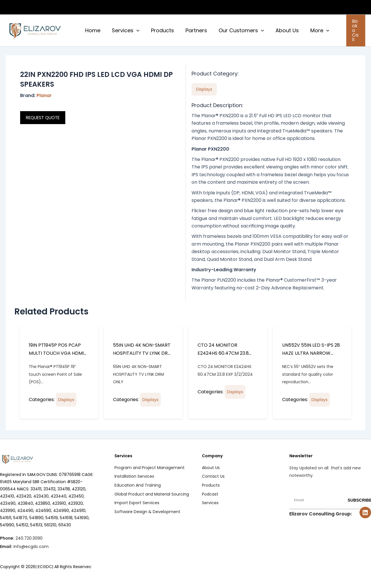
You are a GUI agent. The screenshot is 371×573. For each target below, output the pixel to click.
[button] (324, 7)
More (312, 29)
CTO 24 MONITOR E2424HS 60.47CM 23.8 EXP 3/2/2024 (223, 350)
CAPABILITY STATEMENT (257, 7)
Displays (66, 397)
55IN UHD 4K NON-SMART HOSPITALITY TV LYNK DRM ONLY (142, 350)
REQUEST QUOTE (45, 114)
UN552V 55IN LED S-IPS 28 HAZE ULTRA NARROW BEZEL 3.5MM (311, 350)
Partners (192, 29)
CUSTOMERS (310, 7)
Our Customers (236, 29)
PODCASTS (348, 7)
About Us (280, 29)
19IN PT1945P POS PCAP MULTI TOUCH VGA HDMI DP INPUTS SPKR (56, 350)
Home (92, 29)
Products (159, 29)
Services (124, 29)
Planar (44, 92)
